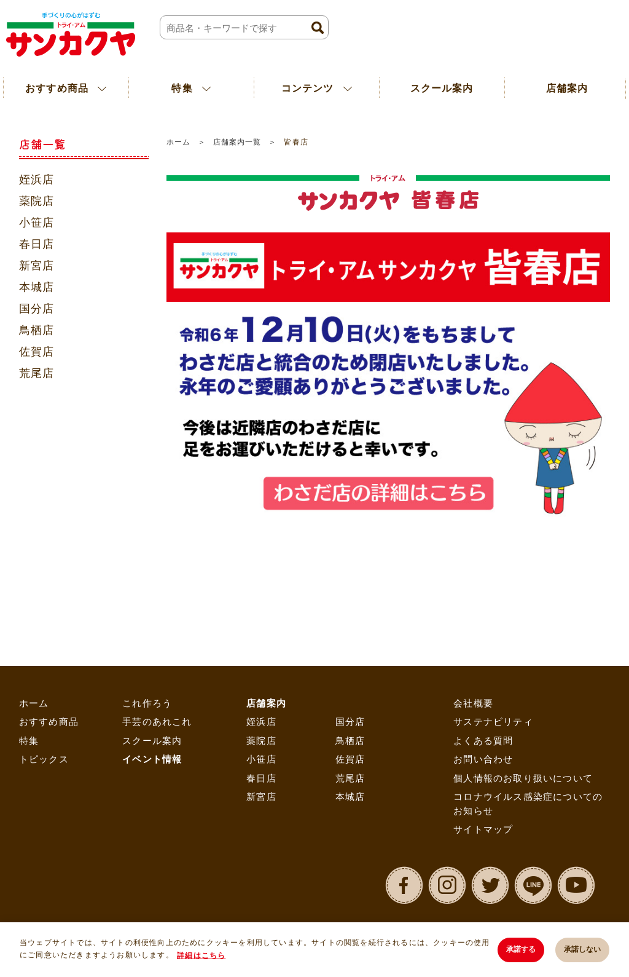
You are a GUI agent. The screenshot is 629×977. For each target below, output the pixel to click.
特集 (29, 740)
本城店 (37, 287)
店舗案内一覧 (237, 142)
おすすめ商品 (49, 721)
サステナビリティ (493, 721)
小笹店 (37, 222)
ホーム (178, 142)
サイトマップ (483, 829)
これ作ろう (147, 703)
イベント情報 (152, 759)
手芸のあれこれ (157, 721)
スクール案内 (442, 88)
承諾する (521, 949)
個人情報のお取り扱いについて (523, 778)
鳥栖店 (37, 330)
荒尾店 (37, 373)
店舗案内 (266, 703)
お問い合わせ (483, 759)
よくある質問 (483, 740)
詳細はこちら (201, 955)
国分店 (37, 309)
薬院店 (37, 201)
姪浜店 (37, 179)
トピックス (44, 759)
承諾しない (582, 949)
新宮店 (37, 265)
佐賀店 (37, 352)
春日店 (37, 244)
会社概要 (473, 703)
